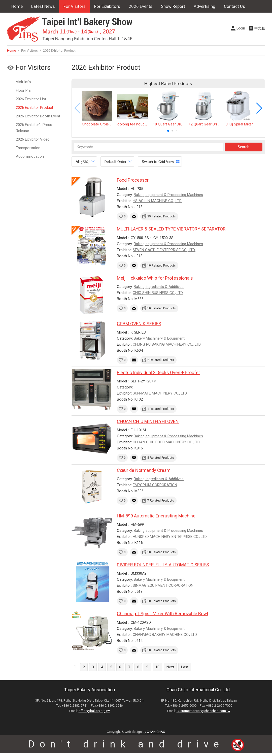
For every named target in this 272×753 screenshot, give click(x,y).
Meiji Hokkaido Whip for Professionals (155, 278)
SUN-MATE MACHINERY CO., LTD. (160, 393)
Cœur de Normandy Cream (144, 470)
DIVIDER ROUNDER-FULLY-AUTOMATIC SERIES (163, 564)
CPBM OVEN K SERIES (139, 323)
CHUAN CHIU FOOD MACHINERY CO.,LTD (166, 442)
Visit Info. (24, 82)
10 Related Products (161, 265)
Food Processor (133, 180)
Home (17, 6)
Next (170, 667)
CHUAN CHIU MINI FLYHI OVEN (148, 421)
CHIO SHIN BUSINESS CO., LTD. (158, 292)
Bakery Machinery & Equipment (159, 338)
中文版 (259, 28)
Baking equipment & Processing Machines (168, 194)
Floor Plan (24, 90)
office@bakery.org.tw (94, 711)
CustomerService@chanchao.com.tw (203, 711)
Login (240, 28)
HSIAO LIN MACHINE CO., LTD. (157, 201)
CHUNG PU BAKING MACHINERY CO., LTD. (167, 344)
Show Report (173, 6)
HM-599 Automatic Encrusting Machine (156, 515)
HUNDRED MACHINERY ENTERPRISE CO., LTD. (170, 536)
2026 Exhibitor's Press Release (34, 127)
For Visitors (74, 6)
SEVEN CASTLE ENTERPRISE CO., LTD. (164, 250)
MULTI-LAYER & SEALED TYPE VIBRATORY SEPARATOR (171, 229)
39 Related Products (161, 216)
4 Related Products (160, 409)
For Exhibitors (107, 6)
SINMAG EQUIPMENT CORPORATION (163, 585)
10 (157, 667)
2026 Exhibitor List (31, 99)
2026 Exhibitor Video (33, 139)
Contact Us (234, 6)
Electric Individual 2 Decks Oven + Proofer (158, 372)
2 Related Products (160, 360)
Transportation (28, 148)
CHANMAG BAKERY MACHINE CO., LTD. (165, 634)
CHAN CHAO (156, 732)
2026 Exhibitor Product (34, 107)
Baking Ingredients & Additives (159, 286)
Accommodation (30, 156)
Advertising (204, 6)
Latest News (43, 6)
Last (184, 667)
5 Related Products (160, 458)
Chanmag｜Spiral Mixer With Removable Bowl (162, 613)
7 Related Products (160, 500)
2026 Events (140, 6)
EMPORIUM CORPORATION (155, 485)
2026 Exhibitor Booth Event (38, 116)
